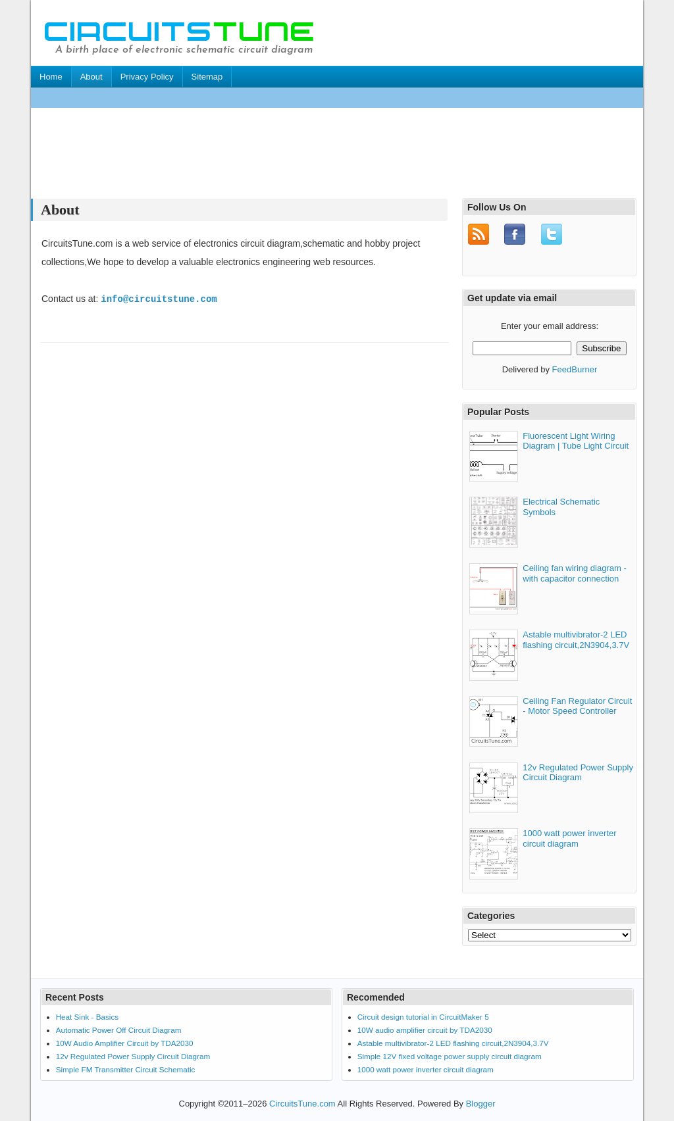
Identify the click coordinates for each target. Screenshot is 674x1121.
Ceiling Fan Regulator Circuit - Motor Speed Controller (577, 705)
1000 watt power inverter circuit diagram (569, 837)
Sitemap (207, 77)
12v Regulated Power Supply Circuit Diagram (578, 770)
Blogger (481, 1102)
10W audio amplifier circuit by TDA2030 (424, 1028)
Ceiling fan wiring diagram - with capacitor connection (575, 572)
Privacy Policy (147, 77)
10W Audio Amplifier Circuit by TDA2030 (125, 1041)
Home (51, 77)
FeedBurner (575, 368)
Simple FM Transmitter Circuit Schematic (125, 1067)
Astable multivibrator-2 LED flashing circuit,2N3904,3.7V (576, 638)
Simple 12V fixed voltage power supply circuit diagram (449, 1055)
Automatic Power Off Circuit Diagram (119, 1028)
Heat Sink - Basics (87, 1015)
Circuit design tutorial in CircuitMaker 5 (423, 1015)
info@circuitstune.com (159, 299)
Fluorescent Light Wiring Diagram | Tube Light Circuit (576, 439)
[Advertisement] (270, 98)
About (91, 77)
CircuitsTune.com (302, 1102)
